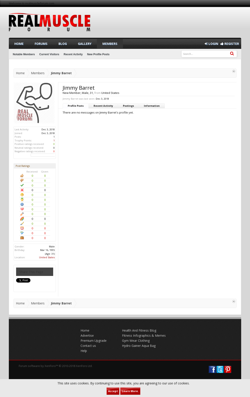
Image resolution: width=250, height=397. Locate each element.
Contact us (88, 346)
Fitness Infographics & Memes (144, 335)
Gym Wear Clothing (136, 340)
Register (229, 44)
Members (109, 44)
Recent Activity (103, 105)
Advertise (87, 335)
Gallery (84, 44)
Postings (128, 105)
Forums (41, 44)
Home (19, 44)
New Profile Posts (98, 54)
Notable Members (24, 54)
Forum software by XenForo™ (55, 366)
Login (211, 44)
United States (47, 257)
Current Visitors (49, 54)
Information (152, 105)
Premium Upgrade (94, 340)
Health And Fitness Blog (139, 330)
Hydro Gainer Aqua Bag (139, 346)
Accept (113, 391)
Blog (62, 44)
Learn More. (130, 391)
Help (84, 351)
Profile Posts (76, 105)
